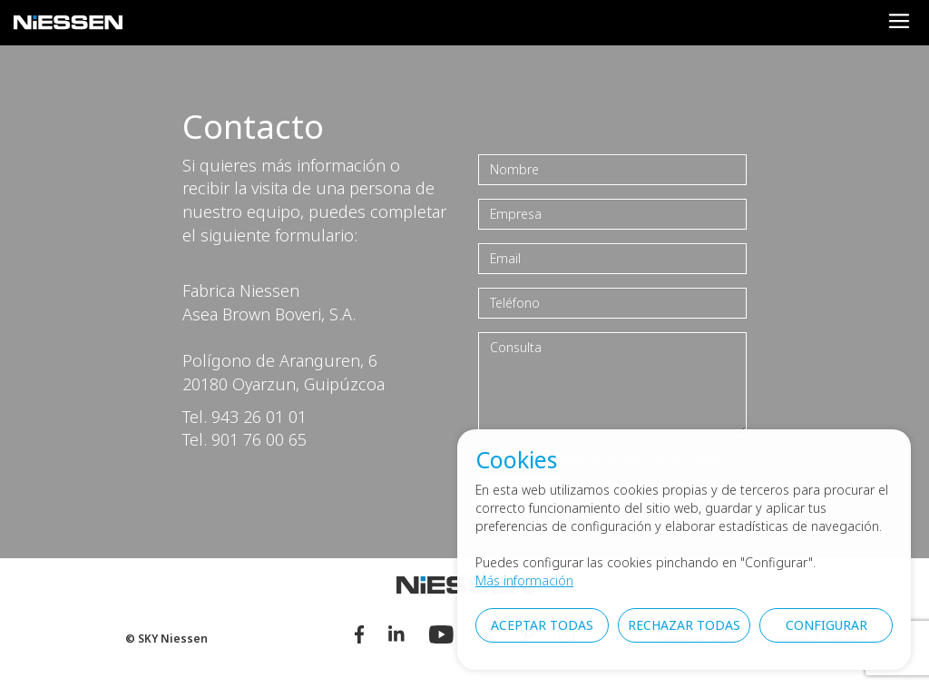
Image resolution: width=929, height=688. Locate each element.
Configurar (826, 625)
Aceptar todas (542, 625)
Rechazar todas (684, 625)
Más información (524, 580)
